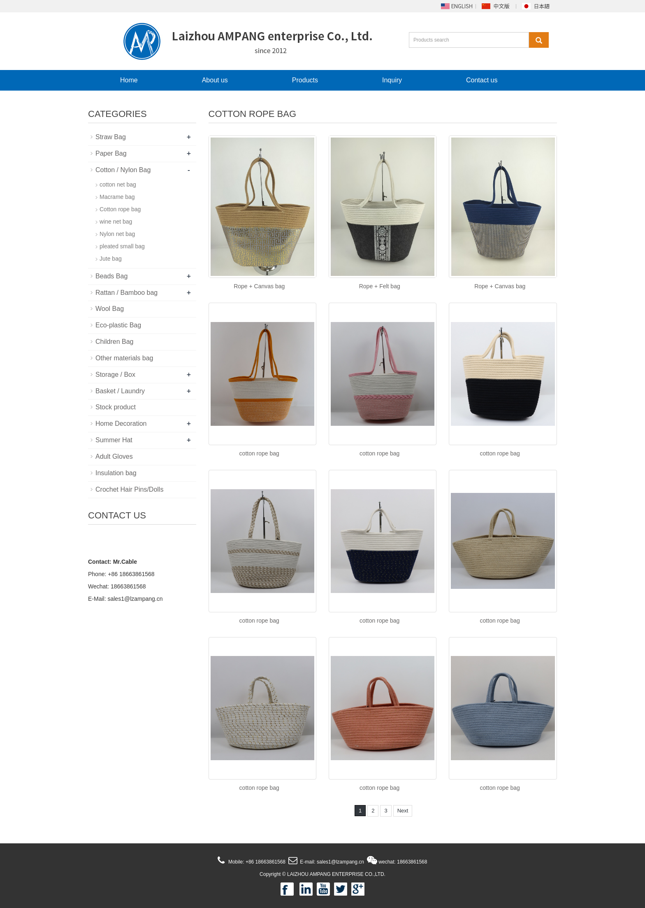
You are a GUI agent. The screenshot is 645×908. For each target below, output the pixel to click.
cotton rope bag (259, 453)
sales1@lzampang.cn (134, 598)
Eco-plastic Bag (118, 325)
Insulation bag (116, 472)
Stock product (115, 407)
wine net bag (116, 221)
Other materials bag (124, 358)
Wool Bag (109, 308)
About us (215, 80)
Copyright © (273, 874)
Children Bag (114, 341)
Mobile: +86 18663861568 (256, 862)
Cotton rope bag (120, 209)
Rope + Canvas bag (259, 286)
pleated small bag (122, 246)
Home (129, 80)
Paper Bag (111, 153)
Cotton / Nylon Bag (123, 169)
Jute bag (111, 258)
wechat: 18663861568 (402, 862)
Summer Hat (113, 439)
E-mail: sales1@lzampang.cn (331, 862)
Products (305, 80)
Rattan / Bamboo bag (126, 292)
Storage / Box (115, 374)
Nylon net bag (117, 234)
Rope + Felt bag (379, 286)
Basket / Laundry (120, 390)
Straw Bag (110, 136)
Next (402, 811)
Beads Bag (111, 276)
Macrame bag (117, 197)
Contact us (481, 80)
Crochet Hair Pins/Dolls (129, 489)
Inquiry (392, 80)
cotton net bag (118, 184)
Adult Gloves (114, 456)
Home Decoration (121, 423)
